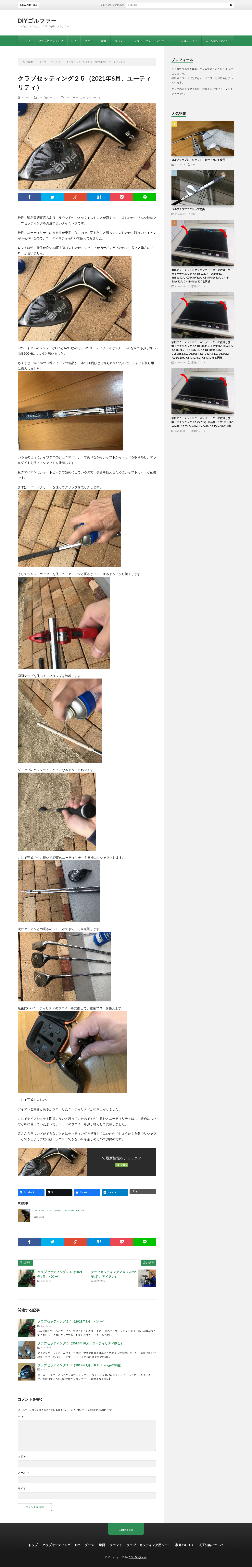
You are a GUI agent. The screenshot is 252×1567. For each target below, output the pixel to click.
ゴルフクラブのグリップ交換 (188, 209)
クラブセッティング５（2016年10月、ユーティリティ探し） (80, 1343)
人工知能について (217, 40)
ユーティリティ (79, 97)
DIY (73, 40)
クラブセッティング (50, 40)
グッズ (88, 40)
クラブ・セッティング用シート (153, 40)
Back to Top (126, 1529)
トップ (26, 40)
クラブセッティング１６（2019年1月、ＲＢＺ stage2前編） (80, 1365)
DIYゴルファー (37, 20)
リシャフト (95, 97)
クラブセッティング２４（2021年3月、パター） (71, 1321)
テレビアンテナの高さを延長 (121, 4)
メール (23, 1472)
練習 (104, 40)
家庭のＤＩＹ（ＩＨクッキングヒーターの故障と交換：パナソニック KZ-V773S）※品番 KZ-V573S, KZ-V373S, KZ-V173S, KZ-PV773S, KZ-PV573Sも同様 (202, 422)
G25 (67, 97)
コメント (23, 1417)
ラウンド (120, 40)
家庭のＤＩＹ (189, 40)
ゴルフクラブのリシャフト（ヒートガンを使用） (199, 159)
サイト (22, 1488)
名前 (22, 1456)
